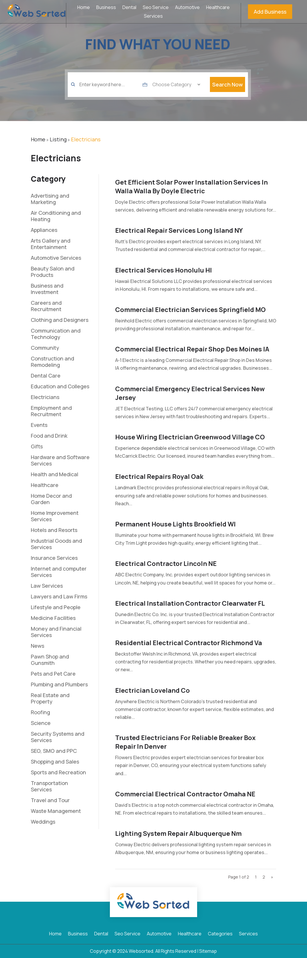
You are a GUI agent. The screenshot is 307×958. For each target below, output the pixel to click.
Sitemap (208, 951)
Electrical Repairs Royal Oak (159, 476)
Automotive (187, 7)
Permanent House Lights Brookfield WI (175, 524)
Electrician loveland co (152, 690)
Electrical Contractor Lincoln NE (166, 563)
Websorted (141, 951)
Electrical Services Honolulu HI (163, 270)
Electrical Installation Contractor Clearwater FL (190, 603)
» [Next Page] (272, 877)
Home (83, 7)
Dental (129, 7)
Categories (220, 934)
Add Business (270, 11)
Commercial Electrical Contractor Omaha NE (185, 794)
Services (153, 16)
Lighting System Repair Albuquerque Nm (178, 833)
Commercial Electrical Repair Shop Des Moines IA (192, 349)
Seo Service (156, 7)
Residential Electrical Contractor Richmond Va (188, 642)
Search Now (227, 92)
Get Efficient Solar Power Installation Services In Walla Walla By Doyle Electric (191, 186)
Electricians (86, 139)
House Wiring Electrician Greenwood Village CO (190, 437)
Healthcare (218, 7)
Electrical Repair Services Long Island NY (179, 230)
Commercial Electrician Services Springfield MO (190, 309)
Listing (58, 139)
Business (106, 7)
